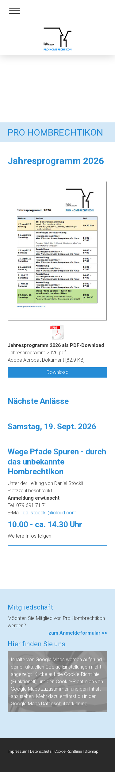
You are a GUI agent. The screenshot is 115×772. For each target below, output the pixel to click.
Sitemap (91, 751)
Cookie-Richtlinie (82, 674)
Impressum (17, 751)
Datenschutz (41, 751)
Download (57, 372)
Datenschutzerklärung (64, 704)
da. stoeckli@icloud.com (49, 513)
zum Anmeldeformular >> (77, 633)
